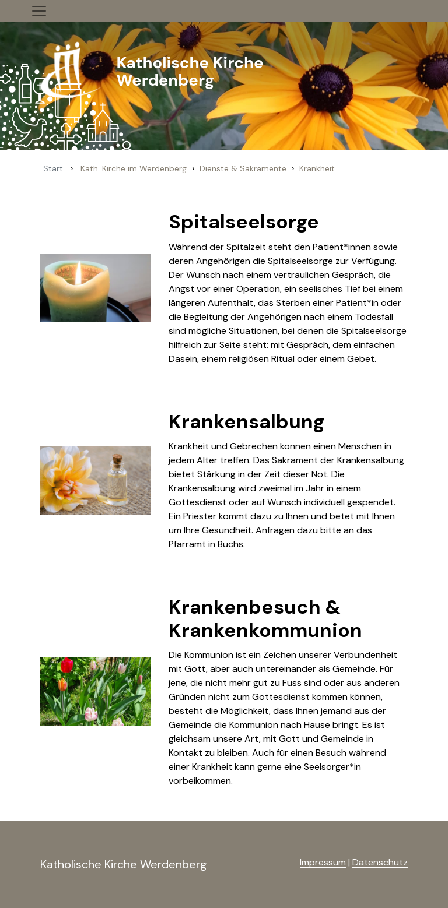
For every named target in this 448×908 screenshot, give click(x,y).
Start (53, 168)
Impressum (323, 862)
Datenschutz (380, 862)
